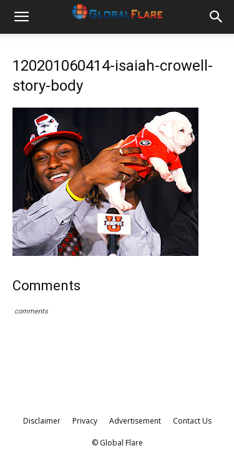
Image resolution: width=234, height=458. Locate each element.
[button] (21, 17)
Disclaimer (42, 420)
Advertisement (135, 420)
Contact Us (192, 420)
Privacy (84, 420)
